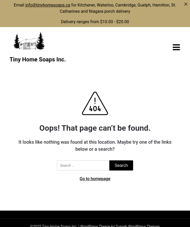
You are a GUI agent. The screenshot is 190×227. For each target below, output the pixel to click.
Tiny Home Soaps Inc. (37, 59)
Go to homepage (95, 178)
